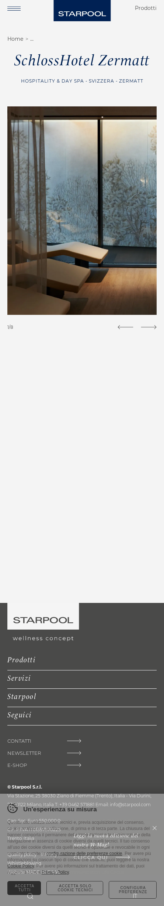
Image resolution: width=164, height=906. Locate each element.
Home (15, 39)
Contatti (19, 741)
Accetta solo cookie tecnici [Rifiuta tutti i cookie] (75, 888)
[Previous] (125, 327)
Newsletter (24, 753)
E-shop (17, 765)
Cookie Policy (20, 866)
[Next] (149, 327)
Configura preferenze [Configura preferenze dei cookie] (133, 890)
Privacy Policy (55, 872)
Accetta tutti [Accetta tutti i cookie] (24, 888)
